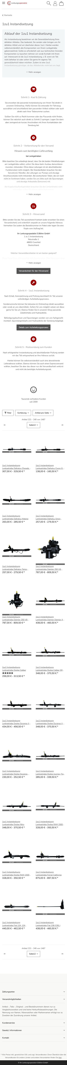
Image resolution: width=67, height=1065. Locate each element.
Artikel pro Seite (42, 413)
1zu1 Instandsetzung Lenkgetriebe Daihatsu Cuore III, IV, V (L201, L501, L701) (49, 467)
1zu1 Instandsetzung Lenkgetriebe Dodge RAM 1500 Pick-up (49, 823)
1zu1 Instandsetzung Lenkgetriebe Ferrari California (48, 873)
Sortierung (21, 413)
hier (60, 1057)
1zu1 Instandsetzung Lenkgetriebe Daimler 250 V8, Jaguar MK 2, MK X (48, 568)
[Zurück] (4, 425)
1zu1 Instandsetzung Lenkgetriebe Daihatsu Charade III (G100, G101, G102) (16, 467)
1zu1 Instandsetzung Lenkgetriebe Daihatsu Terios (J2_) (14, 568)
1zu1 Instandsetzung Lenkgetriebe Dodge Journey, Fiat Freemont (50, 772)
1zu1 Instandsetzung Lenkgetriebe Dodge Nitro (13, 823)
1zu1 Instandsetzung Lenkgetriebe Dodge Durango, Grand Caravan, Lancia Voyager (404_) (15, 772)
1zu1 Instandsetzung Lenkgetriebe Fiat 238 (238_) (48, 924)
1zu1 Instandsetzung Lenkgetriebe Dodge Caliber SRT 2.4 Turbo (50, 669)
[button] (48, 3)
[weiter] (62, 425)
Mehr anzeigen (33, 72)
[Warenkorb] (61, 3)
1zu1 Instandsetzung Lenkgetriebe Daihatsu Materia (15, 517)
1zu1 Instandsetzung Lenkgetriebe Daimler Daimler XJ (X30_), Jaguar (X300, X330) (50, 618)
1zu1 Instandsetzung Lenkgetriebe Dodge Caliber (14, 669)
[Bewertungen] (7, 673)
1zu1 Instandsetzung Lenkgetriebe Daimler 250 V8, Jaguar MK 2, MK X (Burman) (15, 618)
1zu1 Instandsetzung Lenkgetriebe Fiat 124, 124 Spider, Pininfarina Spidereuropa (16, 924)
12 (32, 425)
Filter (7, 413)
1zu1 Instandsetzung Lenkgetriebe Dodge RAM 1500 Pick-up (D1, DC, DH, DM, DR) (15, 873)
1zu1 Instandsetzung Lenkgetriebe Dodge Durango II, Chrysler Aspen (16, 722)
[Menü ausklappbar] (3, 1)
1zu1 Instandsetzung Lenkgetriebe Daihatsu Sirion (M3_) (48, 517)
